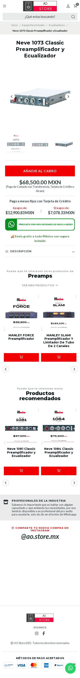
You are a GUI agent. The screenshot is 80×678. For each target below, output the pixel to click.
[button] (21, 357)
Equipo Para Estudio (33, 25)
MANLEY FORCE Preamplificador (21, 337)
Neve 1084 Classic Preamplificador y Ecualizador (58, 452)
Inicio (15, 25)
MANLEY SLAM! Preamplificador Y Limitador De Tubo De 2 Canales (58, 341)
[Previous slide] (12, 96)
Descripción (18, 251)
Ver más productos (40, 285)
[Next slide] (68, 96)
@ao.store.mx (40, 536)
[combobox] (40, 16)
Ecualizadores (57, 25)
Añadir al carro (40, 171)
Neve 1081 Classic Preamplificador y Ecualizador (21, 452)
